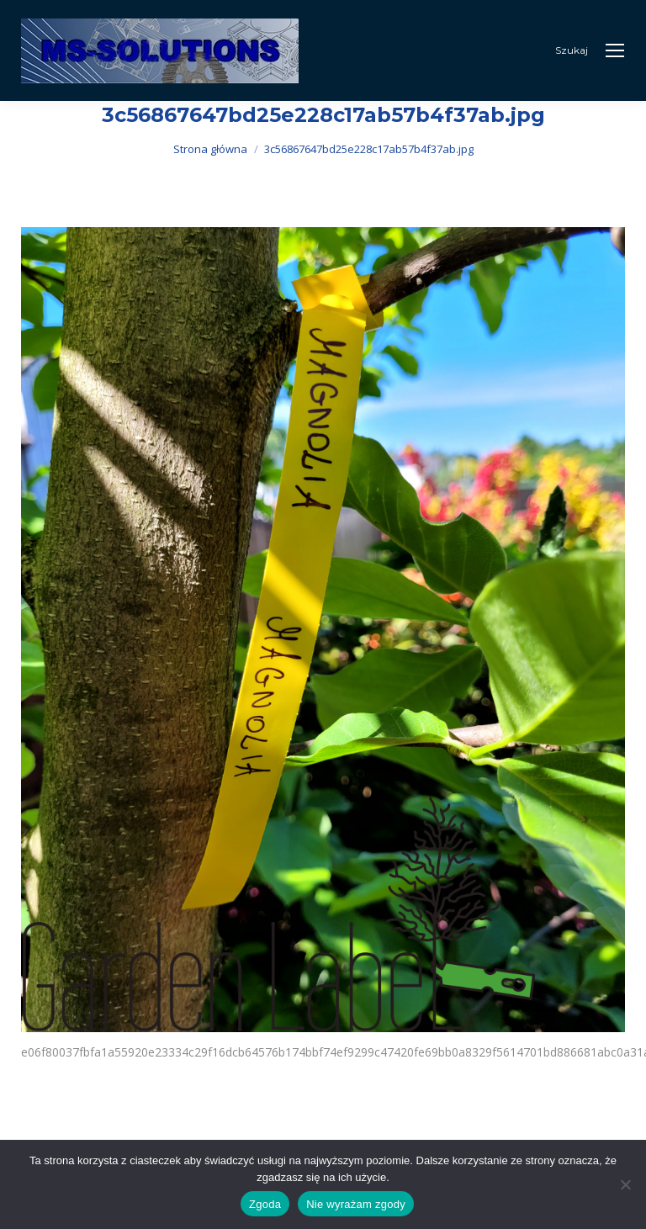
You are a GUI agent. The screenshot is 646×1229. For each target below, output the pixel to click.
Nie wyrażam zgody (355, 1204)
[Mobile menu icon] (615, 50)
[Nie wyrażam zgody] (625, 1184)
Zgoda (265, 1204)
